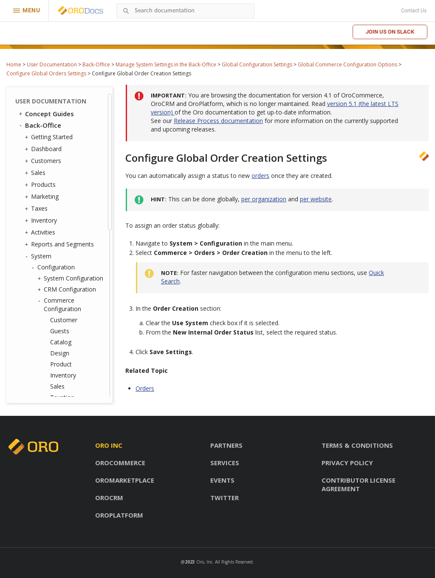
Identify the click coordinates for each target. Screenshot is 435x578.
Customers (44, 161)
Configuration (54, 267)
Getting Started (50, 137)
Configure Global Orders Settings (46, 73)
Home (13, 64)
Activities (41, 232)
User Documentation (52, 64)
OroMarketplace (124, 480)
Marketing (43, 196)
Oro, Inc (204, 562)
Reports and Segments (60, 244)
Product (61, 364)
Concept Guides (45, 113)
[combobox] (185, 11)
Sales (36, 173)
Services (224, 462)
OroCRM (109, 497)
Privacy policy (347, 462)
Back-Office (96, 64)
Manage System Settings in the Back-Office (166, 64)
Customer (63, 320)
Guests (59, 331)
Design (59, 353)
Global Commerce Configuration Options (347, 64)
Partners (226, 445)
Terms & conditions (357, 445)
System (39, 256)
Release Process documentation (218, 121)
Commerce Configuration (60, 304)
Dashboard (44, 149)
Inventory (42, 220)
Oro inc (108, 445)
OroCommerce (120, 462)
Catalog (60, 342)
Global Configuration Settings (257, 64)
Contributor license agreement (358, 484)
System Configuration (71, 278)
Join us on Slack (390, 32)
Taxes (37, 208)
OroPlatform (119, 515)
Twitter (224, 497)
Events (222, 480)
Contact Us (414, 11)
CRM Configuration (68, 289)
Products (41, 184)
